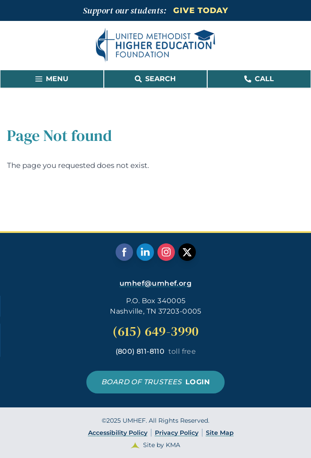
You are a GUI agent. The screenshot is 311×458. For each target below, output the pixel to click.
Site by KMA (161, 445)
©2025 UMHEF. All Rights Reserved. (155, 433)
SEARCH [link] (155, 79)
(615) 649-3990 (156, 331)
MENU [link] (51, 79)
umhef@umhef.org (155, 283)
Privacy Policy (176, 433)
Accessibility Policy (117, 433)
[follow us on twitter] (187, 252)
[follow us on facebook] (124, 252)
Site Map (220, 433)
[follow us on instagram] (166, 252)
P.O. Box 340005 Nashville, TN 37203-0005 (156, 306)
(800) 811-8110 (156, 351)
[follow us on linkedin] (145, 252)
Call (259, 79)
